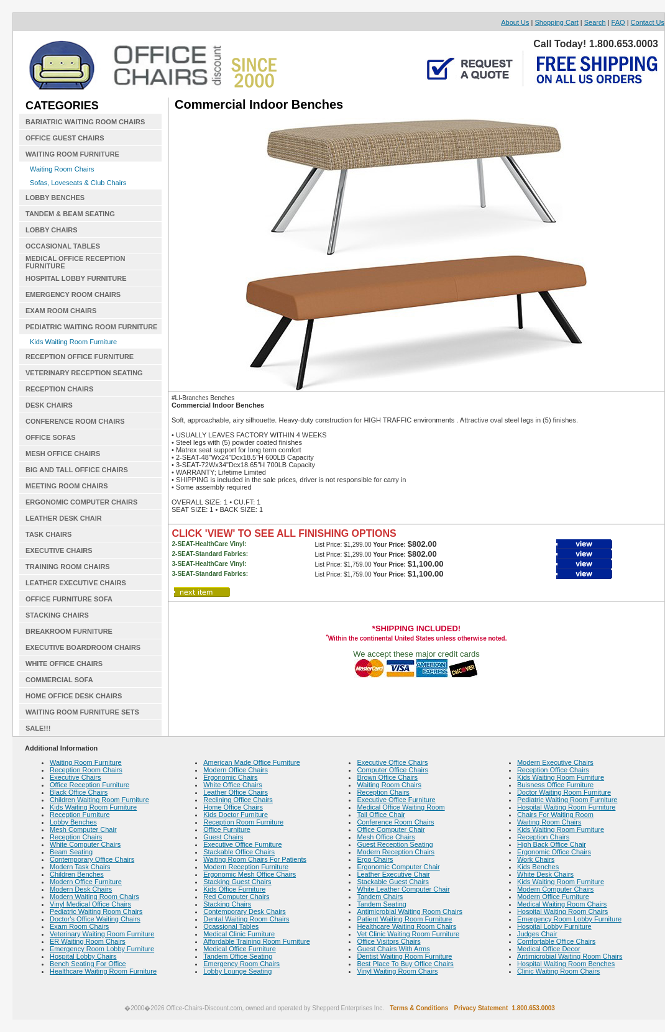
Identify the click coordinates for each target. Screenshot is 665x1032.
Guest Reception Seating (395, 844)
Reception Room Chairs (86, 770)
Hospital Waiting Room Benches (566, 963)
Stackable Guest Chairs (393, 881)
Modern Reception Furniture (245, 866)
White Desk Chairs (545, 874)
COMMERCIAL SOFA (59, 679)
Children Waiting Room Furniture (99, 799)
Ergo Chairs (375, 859)
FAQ (618, 22)
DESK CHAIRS (49, 405)
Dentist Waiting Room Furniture (404, 956)
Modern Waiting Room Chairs (94, 896)
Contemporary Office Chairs (92, 859)
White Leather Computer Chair (403, 889)
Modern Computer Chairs (555, 889)
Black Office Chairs (79, 792)
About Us (515, 22)
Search (595, 22)
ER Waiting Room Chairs (88, 941)
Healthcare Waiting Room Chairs (406, 926)
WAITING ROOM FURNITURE (72, 154)
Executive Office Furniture (242, 844)
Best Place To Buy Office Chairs (405, 963)
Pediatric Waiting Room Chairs (96, 911)
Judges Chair (537, 934)
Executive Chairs (75, 777)
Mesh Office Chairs (386, 837)
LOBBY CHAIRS (51, 230)
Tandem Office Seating (237, 956)
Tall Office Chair (381, 814)
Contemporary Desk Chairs (244, 911)
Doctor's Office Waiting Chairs (95, 919)
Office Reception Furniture (89, 784)
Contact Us (647, 22)
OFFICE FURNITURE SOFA (68, 599)
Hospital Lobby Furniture (554, 926)
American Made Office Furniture (251, 762)
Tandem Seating (381, 904)
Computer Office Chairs (392, 770)
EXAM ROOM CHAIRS (60, 310)
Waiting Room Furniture (86, 762)
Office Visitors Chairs (388, 941)
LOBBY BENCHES (55, 197)
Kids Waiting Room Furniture (73, 341)
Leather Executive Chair (393, 874)
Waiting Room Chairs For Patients (254, 859)
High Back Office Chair (551, 844)
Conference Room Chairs (395, 822)
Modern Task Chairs (80, 866)
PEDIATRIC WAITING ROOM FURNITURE (91, 327)
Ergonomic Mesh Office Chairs (249, 874)
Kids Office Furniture (234, 889)
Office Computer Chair (390, 829)
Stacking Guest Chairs (237, 881)
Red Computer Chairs (236, 896)
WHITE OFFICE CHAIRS (64, 663)
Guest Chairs (223, 837)
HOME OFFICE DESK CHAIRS (73, 696)
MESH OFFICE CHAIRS (62, 453)
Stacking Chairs (227, 904)
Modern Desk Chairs (81, 889)
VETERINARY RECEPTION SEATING (84, 373)
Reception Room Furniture (243, 822)
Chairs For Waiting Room (555, 814)
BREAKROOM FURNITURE (68, 631)
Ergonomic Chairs (230, 777)
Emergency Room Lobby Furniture (102, 948)
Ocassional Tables (231, 926)
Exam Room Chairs (79, 926)
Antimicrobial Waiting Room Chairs (409, 911)
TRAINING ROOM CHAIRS (67, 566)
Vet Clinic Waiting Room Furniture (408, 934)
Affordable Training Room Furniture (256, 941)
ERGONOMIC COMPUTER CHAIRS (81, 502)
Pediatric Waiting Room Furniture (567, 799)
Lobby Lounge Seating (237, 971)
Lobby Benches (73, 822)
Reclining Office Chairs (238, 799)
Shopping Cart (556, 22)
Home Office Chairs (233, 807)
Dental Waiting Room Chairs (246, 919)
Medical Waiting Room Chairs (562, 904)
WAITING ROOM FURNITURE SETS (82, 712)
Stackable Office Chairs (239, 852)
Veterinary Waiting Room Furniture (102, 934)
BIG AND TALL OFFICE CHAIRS (76, 469)
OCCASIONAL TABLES (62, 246)
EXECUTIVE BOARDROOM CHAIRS (82, 647)
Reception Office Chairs (553, 770)
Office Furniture (226, 829)
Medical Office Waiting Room (400, 807)
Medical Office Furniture (239, 948)
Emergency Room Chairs (241, 963)
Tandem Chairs (380, 896)
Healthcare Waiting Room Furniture (103, 971)
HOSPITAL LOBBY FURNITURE (76, 278)
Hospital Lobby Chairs (83, 956)
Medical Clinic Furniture (239, 934)
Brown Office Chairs (387, 777)
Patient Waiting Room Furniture (404, 919)
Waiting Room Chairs (62, 169)
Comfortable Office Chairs (556, 941)
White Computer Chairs (85, 844)
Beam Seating (71, 852)
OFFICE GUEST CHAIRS (64, 138)
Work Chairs (535, 859)
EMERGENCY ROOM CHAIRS (73, 294)
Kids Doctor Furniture (235, 814)
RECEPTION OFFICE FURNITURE (79, 356)
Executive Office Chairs (392, 762)
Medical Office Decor (548, 948)
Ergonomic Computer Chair (398, 866)
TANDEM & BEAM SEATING (70, 213)
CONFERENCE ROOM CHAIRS (75, 421)
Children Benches (77, 874)
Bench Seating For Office (88, 963)
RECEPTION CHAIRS (59, 389)
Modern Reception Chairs (395, 852)
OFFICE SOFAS (50, 437)
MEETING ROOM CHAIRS (66, 486)
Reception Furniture (80, 814)
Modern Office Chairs (235, 770)
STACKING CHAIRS (57, 615)
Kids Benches (538, 866)
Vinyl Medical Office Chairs (90, 904)
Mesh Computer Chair (83, 829)
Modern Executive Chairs (555, 762)
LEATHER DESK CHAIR (63, 518)
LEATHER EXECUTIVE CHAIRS (75, 583)
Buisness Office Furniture (555, 784)
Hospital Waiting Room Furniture (566, 807)
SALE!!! (37, 728)
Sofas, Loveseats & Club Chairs (78, 182)
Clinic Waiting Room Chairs (558, 971)
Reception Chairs (76, 837)
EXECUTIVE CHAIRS (59, 550)
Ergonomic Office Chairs (554, 852)
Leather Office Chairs (235, 792)
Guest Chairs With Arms (393, 948)
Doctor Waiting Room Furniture (564, 792)
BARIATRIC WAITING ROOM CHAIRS (85, 122)
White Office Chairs (232, 784)
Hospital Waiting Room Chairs (562, 911)
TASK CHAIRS (48, 534)
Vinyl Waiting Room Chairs (397, 971)
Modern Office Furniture (86, 881)
